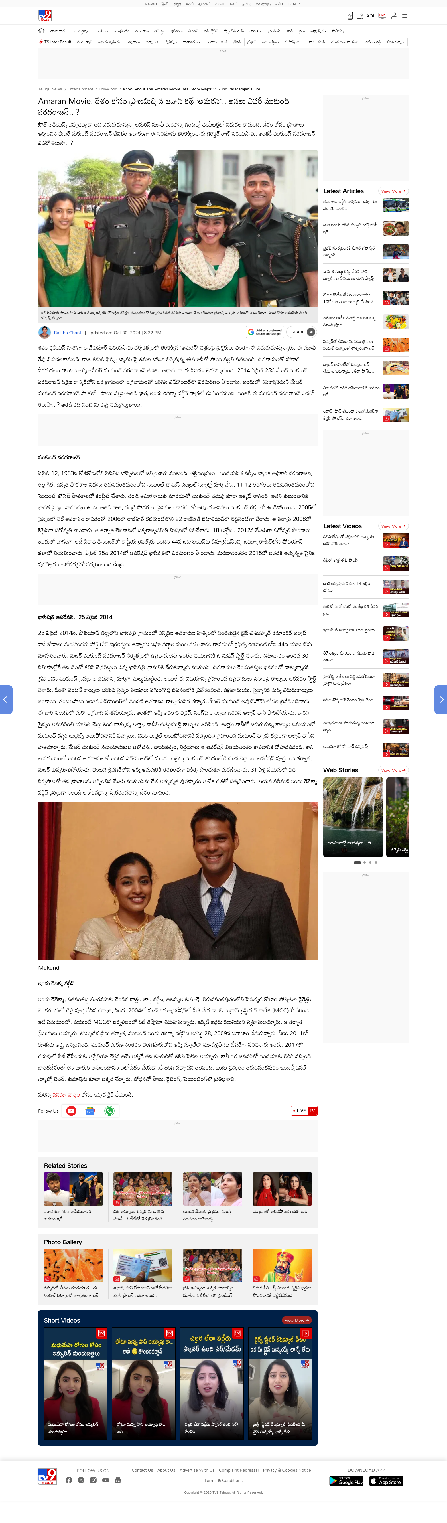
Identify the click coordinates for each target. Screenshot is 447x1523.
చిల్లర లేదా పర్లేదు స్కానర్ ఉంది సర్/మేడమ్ (211, 1428)
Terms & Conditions (223, 1480)
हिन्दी (165, 3)
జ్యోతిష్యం (170, 42)
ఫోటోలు (177, 31)
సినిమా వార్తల (66, 1094)
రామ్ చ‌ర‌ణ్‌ (317, 42)
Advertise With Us (197, 1470)
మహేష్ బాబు (294, 42)
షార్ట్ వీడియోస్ (234, 31)
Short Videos (62, 1320)
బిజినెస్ (193, 31)
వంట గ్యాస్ (85, 42)
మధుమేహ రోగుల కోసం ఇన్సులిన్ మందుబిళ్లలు (73, 1428)
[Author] (44, 332)
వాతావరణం (191, 42)
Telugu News (50, 89)
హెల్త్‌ (289, 31)
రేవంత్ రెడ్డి (373, 42)
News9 (151, 3)
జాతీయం (256, 31)
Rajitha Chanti (68, 332)
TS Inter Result (57, 42)
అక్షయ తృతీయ (109, 42)
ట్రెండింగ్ (274, 31)
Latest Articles (343, 191)
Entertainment (79, 89)
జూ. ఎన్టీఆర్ (270, 42)
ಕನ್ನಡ (177, 3)
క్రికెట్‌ (237, 42)
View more (297, 1320)
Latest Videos (342, 526)
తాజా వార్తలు (59, 31)
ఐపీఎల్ (103, 31)
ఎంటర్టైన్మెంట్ (83, 31)
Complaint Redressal (239, 1470)
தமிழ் (246, 3)
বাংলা (219, 3)
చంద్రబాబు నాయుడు (345, 42)
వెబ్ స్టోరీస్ (211, 31)
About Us (166, 1470)
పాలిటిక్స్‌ (338, 31)
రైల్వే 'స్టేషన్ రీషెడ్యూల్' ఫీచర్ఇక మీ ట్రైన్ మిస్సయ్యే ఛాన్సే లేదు (279, 1428)
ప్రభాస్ (251, 42)
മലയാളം (263, 3)
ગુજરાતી (204, 3)
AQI (370, 15)
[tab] (357, 862)
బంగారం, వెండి (217, 42)
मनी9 (279, 3)
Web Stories (340, 770)
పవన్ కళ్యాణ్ (396, 42)
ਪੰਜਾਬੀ (233, 3)
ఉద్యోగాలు (133, 42)
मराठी (190, 3)
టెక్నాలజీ (152, 42)
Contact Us (142, 1470)
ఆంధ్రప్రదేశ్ (122, 31)
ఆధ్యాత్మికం (318, 31)
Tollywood (107, 89)
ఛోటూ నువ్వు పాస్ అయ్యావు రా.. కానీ (141, 1428)
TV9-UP (293, 3)
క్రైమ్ (302, 31)
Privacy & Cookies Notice (287, 1470)
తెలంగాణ (142, 31)
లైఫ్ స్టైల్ (160, 31)
